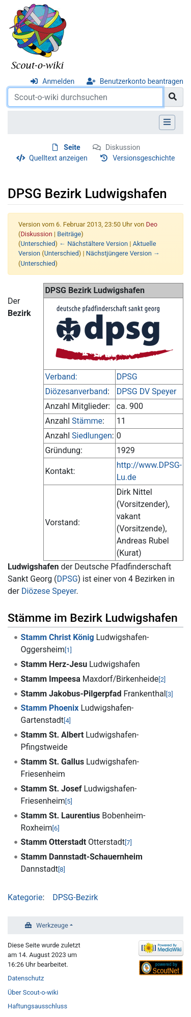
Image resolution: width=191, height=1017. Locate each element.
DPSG (127, 377)
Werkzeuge (52, 925)
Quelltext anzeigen (58, 158)
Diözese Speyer (48, 591)
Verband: (61, 377)
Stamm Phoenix (50, 708)
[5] (68, 801)
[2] (162, 679)
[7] (128, 842)
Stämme (87, 421)
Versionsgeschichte (144, 158)
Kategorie (25, 897)
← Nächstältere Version (93, 243)
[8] (61, 869)
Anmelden (58, 81)
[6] (56, 828)
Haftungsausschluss (37, 1006)
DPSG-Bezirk (75, 897)
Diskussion (122, 147)
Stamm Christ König (57, 637)
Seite (72, 147)
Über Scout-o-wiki (33, 992)
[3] (169, 694)
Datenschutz (26, 978)
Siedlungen (92, 435)
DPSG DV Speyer (147, 391)
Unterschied (37, 243)
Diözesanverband (76, 391)
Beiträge (69, 234)
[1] (68, 650)
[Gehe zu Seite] (172, 97)
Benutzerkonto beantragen (141, 81)
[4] (67, 720)
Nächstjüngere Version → (123, 253)
